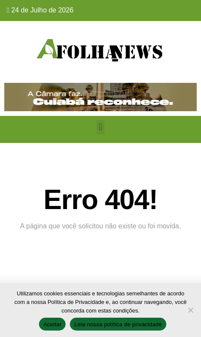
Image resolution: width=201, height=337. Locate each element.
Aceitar (52, 324)
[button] (100, 127)
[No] (190, 310)
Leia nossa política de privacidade (118, 324)
